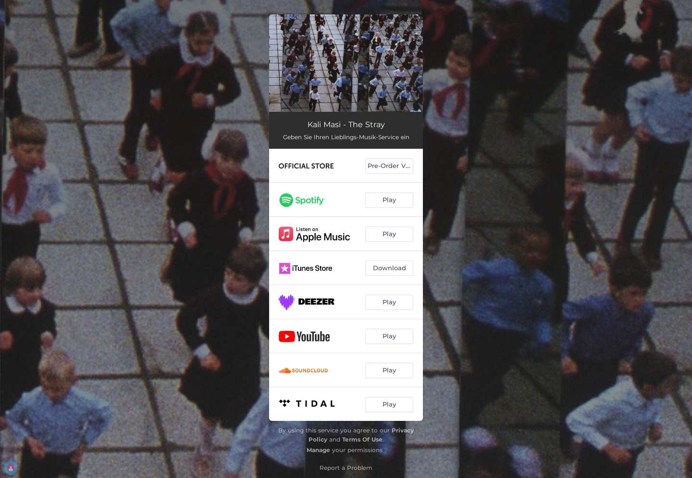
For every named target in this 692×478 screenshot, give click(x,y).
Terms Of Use (362, 439)
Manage (318, 450)
